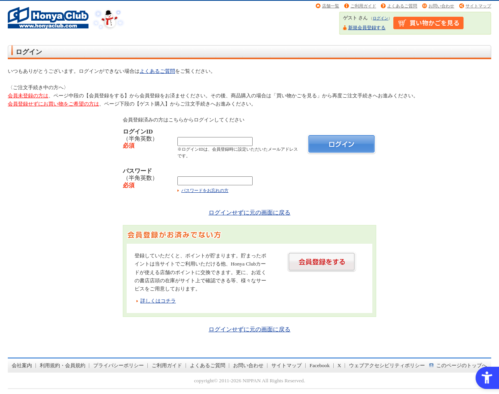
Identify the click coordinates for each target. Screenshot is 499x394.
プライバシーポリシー (118, 365)
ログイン (380, 18)
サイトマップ (478, 6)
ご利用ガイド (363, 6)
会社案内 (22, 365)
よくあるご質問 (402, 6)
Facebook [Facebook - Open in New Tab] (320, 365)
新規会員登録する (367, 27)
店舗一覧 (330, 6)
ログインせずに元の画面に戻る (249, 212)
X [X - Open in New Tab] (340, 365)
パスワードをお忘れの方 (204, 190)
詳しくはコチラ (158, 301)
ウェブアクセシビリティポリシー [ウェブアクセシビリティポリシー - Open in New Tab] (387, 365)
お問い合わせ (441, 6)
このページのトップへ (461, 365)
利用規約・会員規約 (62, 365)
